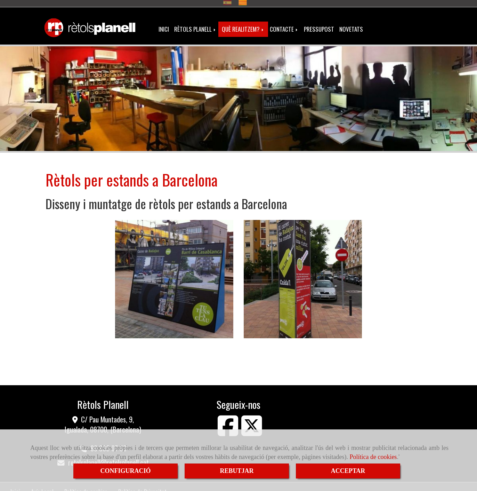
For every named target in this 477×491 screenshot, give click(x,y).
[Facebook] (228, 428)
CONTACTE (284, 25)
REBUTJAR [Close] (236, 470)
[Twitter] (251, 428)
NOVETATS (351, 25)
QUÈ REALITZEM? (243, 25)
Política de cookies (373, 456)
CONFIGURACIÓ (125, 470)
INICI (164, 25)
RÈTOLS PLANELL (195, 25)
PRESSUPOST (319, 25)
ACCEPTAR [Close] (348, 470)
